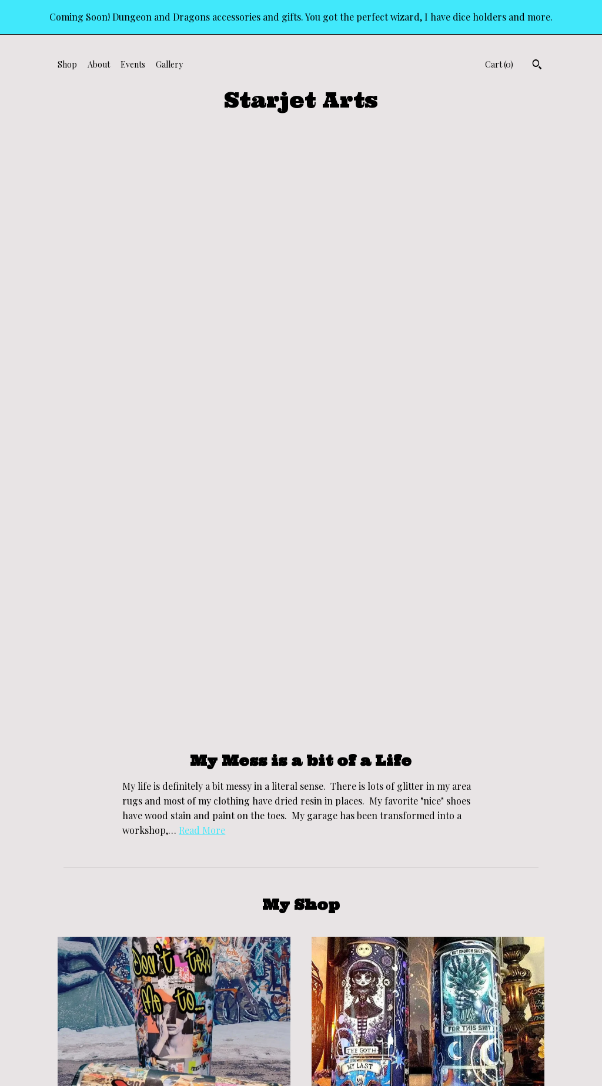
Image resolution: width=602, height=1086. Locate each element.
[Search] (537, 65)
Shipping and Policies (96, 998)
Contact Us (78, 1013)
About (99, 64)
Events (133, 64)
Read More (202, 232)
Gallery (169, 64)
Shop (67, 64)
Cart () (499, 64)
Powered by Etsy (500, 998)
